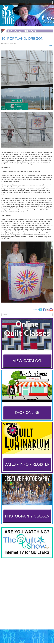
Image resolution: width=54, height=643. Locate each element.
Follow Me (36, 309)
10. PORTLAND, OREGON (22, 39)
